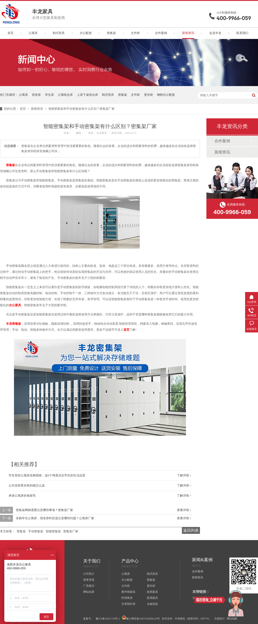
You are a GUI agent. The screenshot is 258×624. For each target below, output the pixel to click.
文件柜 (135, 33)
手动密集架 (35, 531)
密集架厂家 (70, 531)
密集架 (111, 33)
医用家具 (152, 597)
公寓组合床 (65, 94)
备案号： (88, 618)
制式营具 (59, 33)
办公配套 (86, 33)
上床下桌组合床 (87, 94)
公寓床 (33, 33)
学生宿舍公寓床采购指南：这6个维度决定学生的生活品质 (47, 475)
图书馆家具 (128, 591)
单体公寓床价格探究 (22, 495)
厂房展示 (88, 585)
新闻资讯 (188, 33)
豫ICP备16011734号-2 (108, 618)
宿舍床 (36, 94)
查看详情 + (184, 510)
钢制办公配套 (166, 94)
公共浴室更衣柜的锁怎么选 (27, 485)
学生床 (49, 94)
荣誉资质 (88, 579)
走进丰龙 (215, 33)
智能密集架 (53, 531)
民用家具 (127, 597)
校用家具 (152, 591)
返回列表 (191, 530)
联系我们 (242, 33)
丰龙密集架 (13, 323)
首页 (11, 33)
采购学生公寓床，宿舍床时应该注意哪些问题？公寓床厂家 (55, 518)
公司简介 (88, 573)
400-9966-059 (234, 18)
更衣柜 (148, 94)
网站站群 (88, 591)
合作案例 (161, 33)
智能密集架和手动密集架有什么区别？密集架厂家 (81, 108)
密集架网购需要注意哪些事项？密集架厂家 (44, 510)
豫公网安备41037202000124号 (141, 617)
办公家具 (15, 305)
